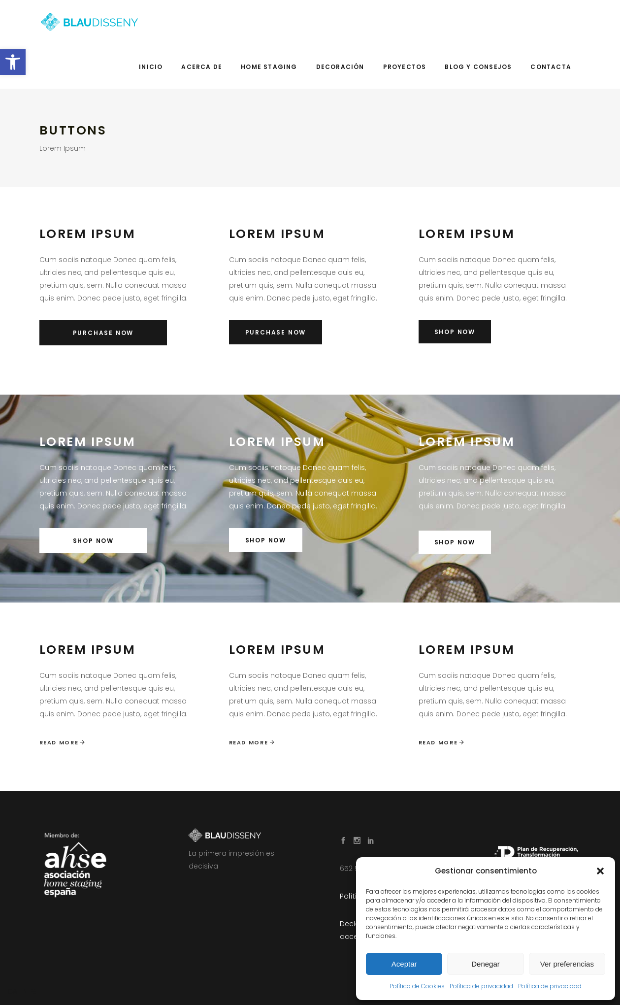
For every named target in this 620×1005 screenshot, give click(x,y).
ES (33, 991)
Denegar (485, 964)
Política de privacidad (481, 986)
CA (12, 991)
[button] (13, 62)
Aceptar (404, 964)
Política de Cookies (417, 986)
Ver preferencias (567, 964)
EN (23, 991)
